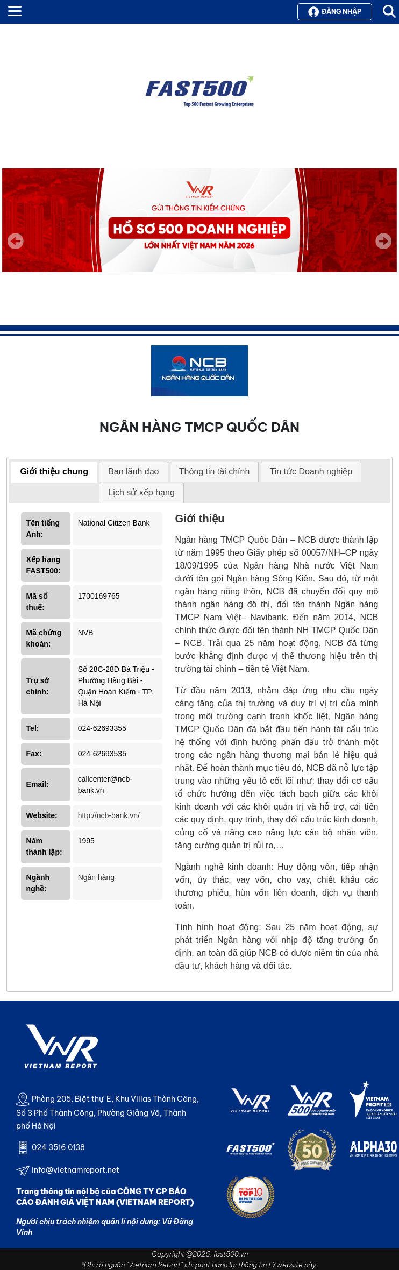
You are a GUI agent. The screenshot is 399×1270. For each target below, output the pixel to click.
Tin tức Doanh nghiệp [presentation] (311, 471)
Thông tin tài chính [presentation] (214, 471)
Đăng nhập (334, 11)
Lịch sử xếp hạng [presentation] (141, 492)
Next (383, 248)
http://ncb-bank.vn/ (109, 815)
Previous (16, 241)
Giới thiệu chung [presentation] (54, 471)
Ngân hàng (96, 877)
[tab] (54, 472)
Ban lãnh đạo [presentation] (133, 471)
